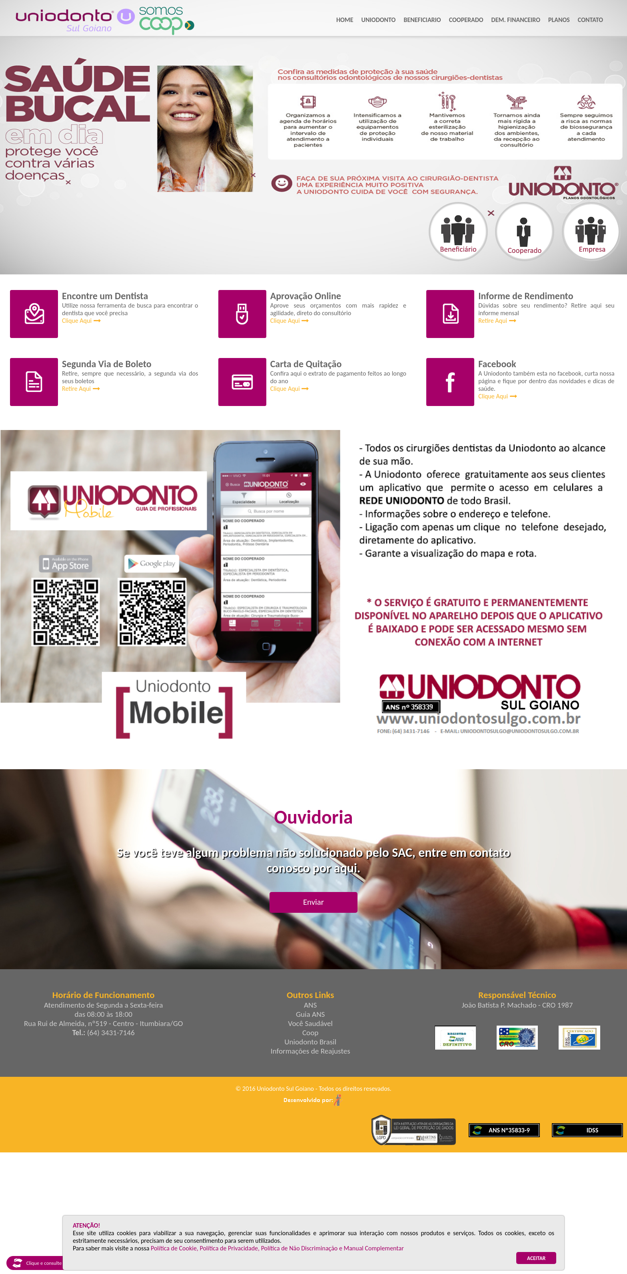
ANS (310, 1005)
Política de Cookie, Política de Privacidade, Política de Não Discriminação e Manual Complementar (277, 1248)
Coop (310, 1032)
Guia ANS (310, 1014)
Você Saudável (310, 1023)
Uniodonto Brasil (310, 1041)
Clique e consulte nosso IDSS (49, 1263)
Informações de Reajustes (310, 1051)
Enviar (313, 902)
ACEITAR (536, 1258)
